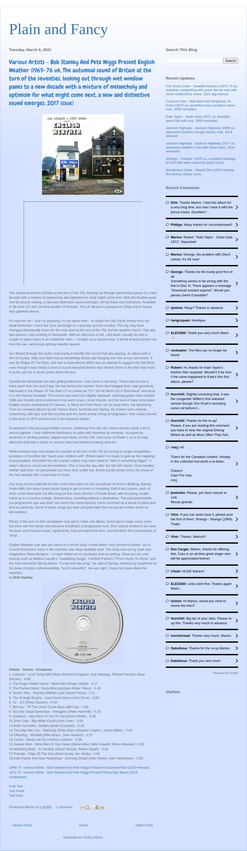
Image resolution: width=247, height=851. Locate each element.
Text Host (16, 795)
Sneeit (234, 672)
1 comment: (65, 807)
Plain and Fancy (58, 29)
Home (83, 825)
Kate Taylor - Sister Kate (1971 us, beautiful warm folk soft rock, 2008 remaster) (198, 119)
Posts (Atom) (93, 837)
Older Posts (144, 825)
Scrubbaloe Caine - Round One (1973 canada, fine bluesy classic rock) (200, 172)
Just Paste (17, 791)
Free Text (16, 786)
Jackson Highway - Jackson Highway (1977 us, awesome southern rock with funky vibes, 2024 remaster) (200, 147)
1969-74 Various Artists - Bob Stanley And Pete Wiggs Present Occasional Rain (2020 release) (79, 767)
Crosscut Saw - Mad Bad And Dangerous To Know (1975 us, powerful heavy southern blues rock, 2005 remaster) (200, 105)
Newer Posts (22, 825)
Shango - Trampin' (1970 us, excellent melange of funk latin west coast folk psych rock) (200, 161)
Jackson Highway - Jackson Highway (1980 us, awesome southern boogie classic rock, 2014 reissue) (200, 132)
